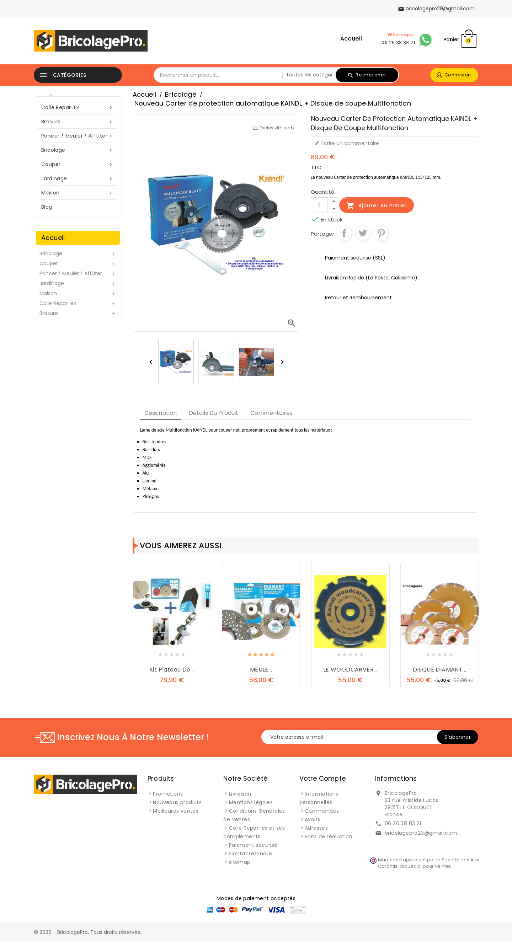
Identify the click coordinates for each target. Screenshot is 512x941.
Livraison (240, 793)
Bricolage (77, 150)
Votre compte (322, 778)
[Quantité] (319, 205)
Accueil (351, 38)
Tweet (363, 233)
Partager (344, 233)
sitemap (240, 862)
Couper (77, 164)
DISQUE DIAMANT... (439, 669)
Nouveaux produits (177, 802)
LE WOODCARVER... (350, 669)
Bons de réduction (328, 836)
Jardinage (77, 178)
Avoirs (312, 819)
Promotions (168, 793)
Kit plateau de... (171, 669)
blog (46, 206)
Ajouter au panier (376, 206)
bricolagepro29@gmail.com (421, 832)
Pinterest (381, 233)
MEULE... (261, 669)
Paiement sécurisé (253, 845)
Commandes (322, 810)
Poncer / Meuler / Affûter (77, 136)
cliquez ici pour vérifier (425, 866)
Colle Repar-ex (77, 107)
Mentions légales (251, 802)
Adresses (316, 828)
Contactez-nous (251, 853)
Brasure (77, 121)
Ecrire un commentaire (346, 143)
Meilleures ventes (175, 810)
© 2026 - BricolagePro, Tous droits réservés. (87, 932)
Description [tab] (160, 413)
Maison (77, 193)
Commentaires (271, 413)
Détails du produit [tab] (213, 413)
